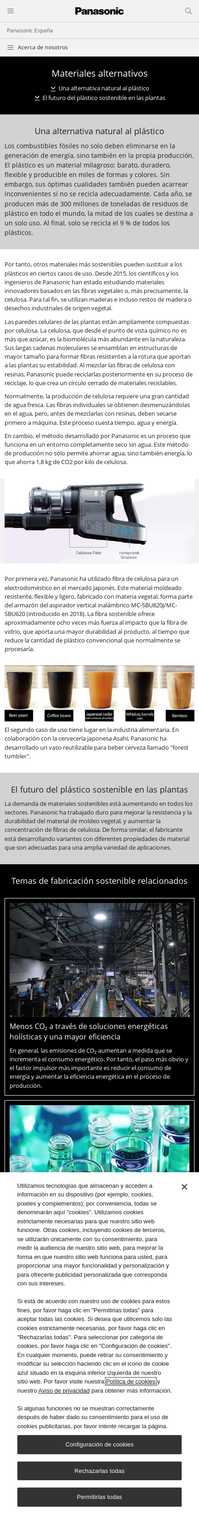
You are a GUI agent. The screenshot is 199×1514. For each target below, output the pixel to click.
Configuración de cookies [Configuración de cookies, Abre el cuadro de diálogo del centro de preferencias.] (99, 1444)
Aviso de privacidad (64, 1390)
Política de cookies (130, 1381)
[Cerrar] (184, 1187)
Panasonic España (30, 30)
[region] (99, 1343)
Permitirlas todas (99, 1496)
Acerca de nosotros (43, 47)
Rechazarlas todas (99, 1470)
